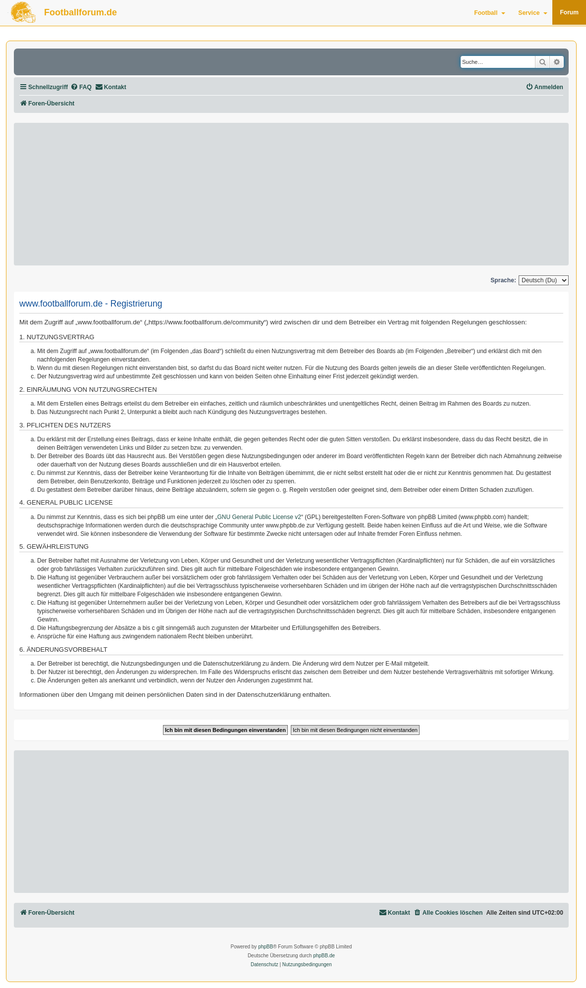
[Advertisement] (291, 194)
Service (532, 12)
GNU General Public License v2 (259, 517)
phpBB (265, 946)
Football (489, 12)
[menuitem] (81, 87)
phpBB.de (324, 955)
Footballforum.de (80, 12)
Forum (569, 12)
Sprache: (503, 280)
